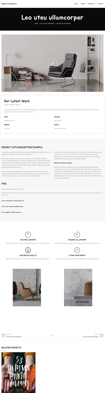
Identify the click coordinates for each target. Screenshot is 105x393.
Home (36, 23)
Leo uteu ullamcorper (47, 23)
